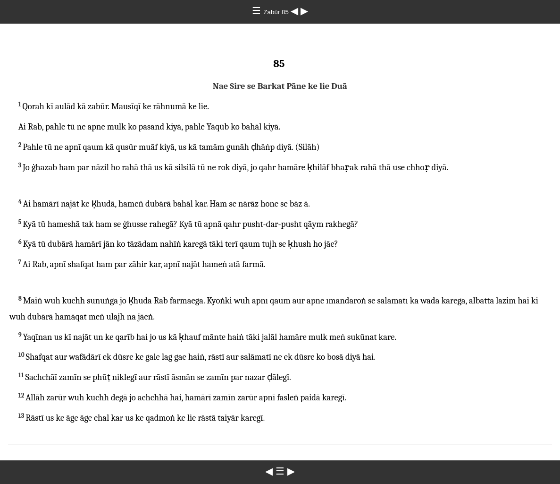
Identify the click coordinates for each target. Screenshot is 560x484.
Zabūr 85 (276, 12)
